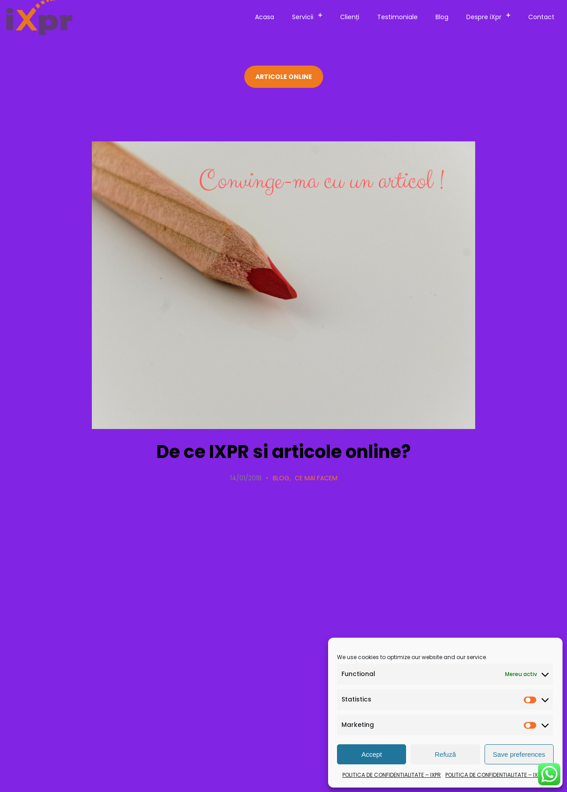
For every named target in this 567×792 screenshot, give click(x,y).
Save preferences (519, 754)
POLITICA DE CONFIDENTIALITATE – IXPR (391, 775)
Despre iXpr (491, 15)
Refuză (445, 754)
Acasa (264, 16)
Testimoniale (397, 16)
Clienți (349, 16)
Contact (541, 16)
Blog (442, 16)
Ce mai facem (316, 478)
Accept (372, 754)
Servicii (310, 15)
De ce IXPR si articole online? (283, 451)
